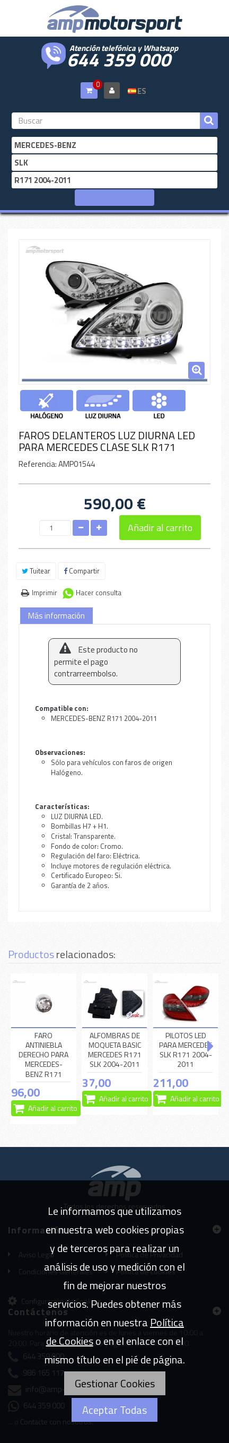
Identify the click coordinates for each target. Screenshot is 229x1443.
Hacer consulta (98, 592)
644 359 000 (119, 58)
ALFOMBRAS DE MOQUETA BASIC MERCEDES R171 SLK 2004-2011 (115, 1050)
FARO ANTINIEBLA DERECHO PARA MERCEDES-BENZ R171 (43, 1055)
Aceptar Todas (114, 1410)
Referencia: (38, 464)
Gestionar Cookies (115, 1383)
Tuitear (36, 571)
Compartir (82, 571)
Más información (56, 616)
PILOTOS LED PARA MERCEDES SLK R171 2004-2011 (186, 1050)
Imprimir (44, 592)
